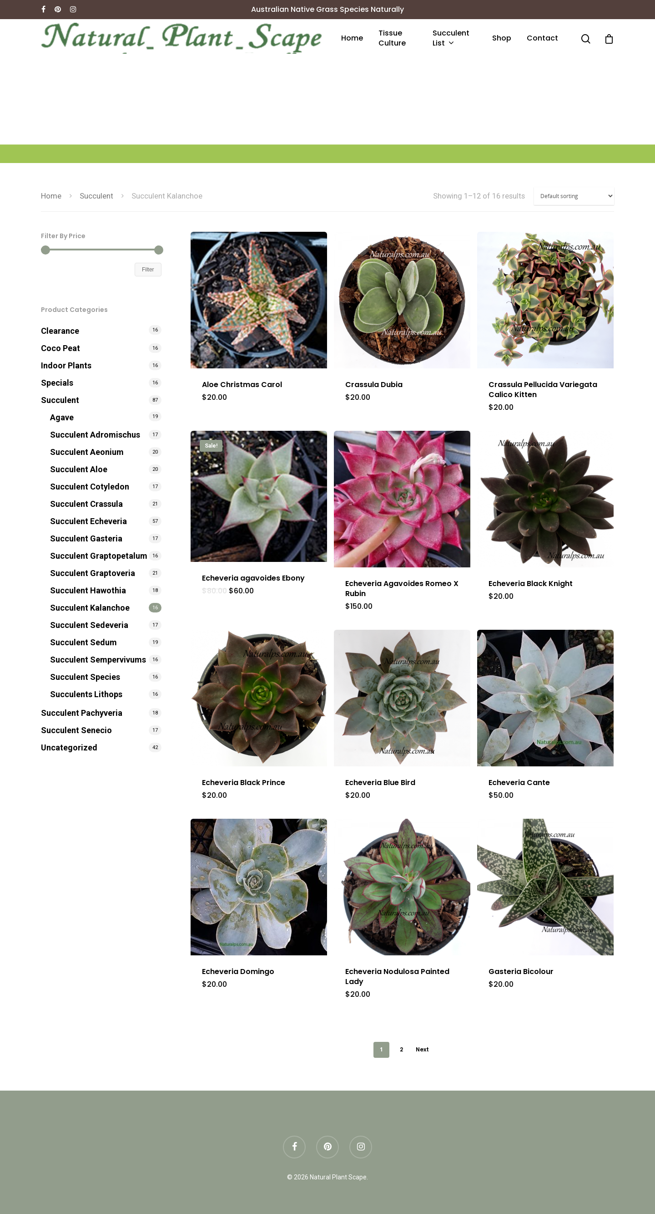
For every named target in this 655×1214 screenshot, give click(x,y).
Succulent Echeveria (88, 521)
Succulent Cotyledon (89, 486)
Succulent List (451, 38)
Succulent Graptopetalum (98, 556)
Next (422, 1049)
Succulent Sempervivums (98, 659)
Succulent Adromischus (95, 434)
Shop (501, 38)
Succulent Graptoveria (92, 573)
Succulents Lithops (86, 694)
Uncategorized (69, 747)
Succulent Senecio (76, 730)
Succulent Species (85, 677)
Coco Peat (60, 348)
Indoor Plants (66, 365)
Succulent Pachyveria (81, 713)
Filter (148, 269)
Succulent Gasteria (86, 538)
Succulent (96, 196)
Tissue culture (392, 38)
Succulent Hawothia (88, 590)
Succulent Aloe (78, 469)
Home (352, 38)
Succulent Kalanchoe (90, 607)
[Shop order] (574, 196)
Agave (62, 417)
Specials (57, 383)
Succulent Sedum (83, 642)
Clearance (60, 331)
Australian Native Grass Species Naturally (327, 9)
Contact (542, 38)
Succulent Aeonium (87, 452)
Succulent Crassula (86, 504)
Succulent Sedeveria (89, 625)
